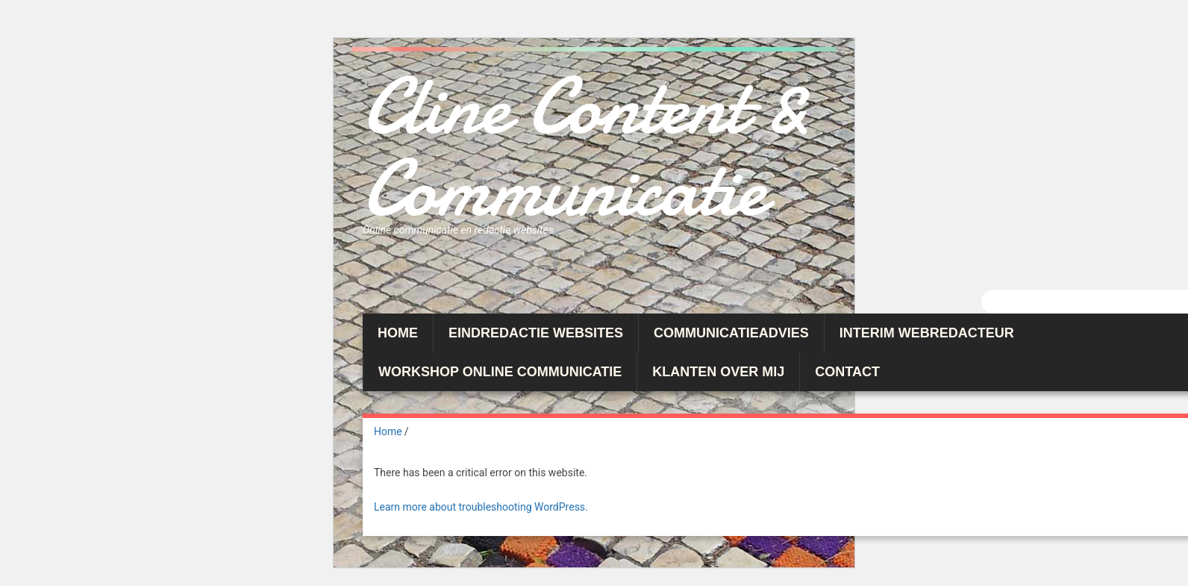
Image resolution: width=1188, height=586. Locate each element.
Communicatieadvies (731, 332)
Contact (847, 371)
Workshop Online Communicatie (500, 371)
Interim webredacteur (927, 332)
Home (398, 332)
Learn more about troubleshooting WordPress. (481, 507)
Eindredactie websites (535, 332)
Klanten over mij (718, 371)
